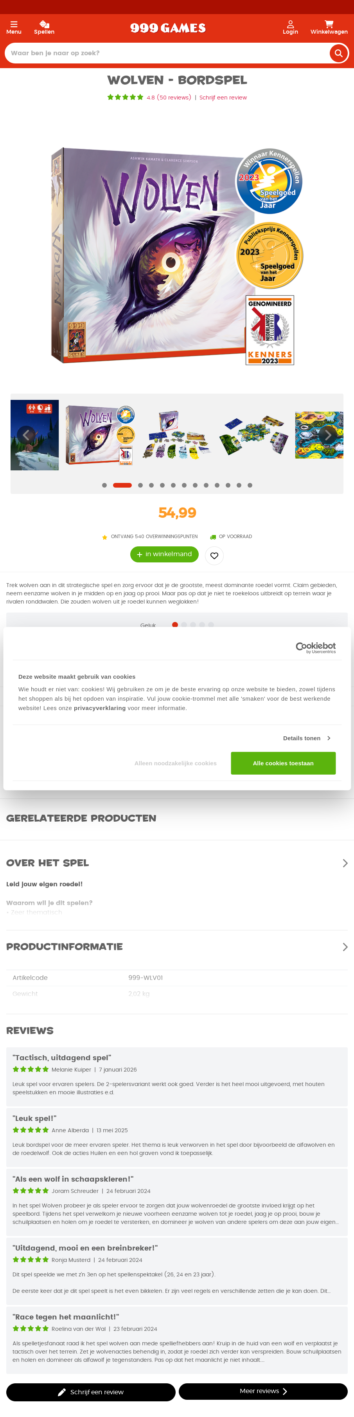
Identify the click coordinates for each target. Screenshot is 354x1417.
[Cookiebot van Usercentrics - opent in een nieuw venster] (301, 648)
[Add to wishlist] (214, 555)
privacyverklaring (100, 707)
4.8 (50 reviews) (169, 98)
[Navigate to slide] (104, 485)
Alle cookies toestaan (283, 762)
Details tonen (301, 738)
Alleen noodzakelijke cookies (176, 762)
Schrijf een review (223, 98)
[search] (339, 53)
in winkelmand (164, 554)
